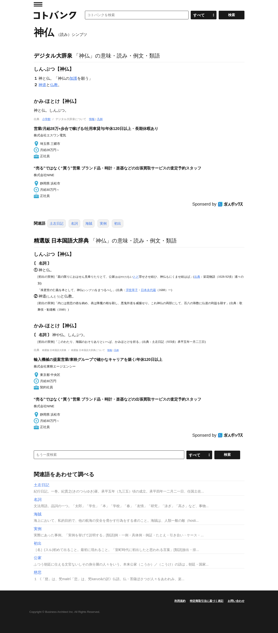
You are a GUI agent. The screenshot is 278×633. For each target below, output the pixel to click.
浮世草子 (132, 290)
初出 (117, 223)
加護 (73, 78)
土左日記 (56, 223)
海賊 (88, 223)
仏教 (54, 85)
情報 (92, 119)
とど (136, 276)
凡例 (100, 119)
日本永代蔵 (148, 290)
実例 (103, 223)
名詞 (74, 223)
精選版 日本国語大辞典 (61, 241)
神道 (42, 85)
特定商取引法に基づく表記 (206, 600)
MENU (38, 4)
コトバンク (55, 15)
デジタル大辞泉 (53, 56)
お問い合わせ (236, 600)
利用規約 (180, 600)
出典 (197, 276)
